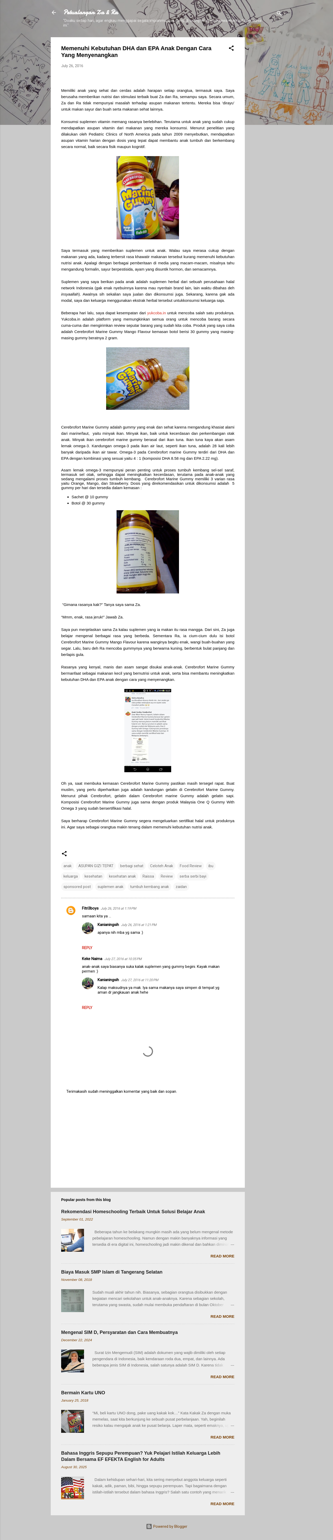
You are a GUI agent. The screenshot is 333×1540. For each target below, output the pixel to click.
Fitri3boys (90, 908)
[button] (231, 49)
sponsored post (77, 886)
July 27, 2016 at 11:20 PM (139, 980)
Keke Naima (92, 958)
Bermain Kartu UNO (83, 1392)
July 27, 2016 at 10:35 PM (123, 959)
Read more (222, 1256)
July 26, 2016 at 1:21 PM (138, 925)
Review (167, 876)
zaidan (181, 886)
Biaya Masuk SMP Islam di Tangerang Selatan (111, 1272)
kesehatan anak (122, 876)
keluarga (70, 876)
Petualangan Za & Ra (90, 12)
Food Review (191, 866)
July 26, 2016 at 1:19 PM (118, 908)
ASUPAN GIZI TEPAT (95, 866)
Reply (87, 948)
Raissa (148, 876)
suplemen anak (110, 886)
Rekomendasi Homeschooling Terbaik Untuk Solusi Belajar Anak (133, 1211)
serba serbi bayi (193, 876)
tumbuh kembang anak (149, 886)
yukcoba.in (156, 313)
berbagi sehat (131, 866)
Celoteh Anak (161, 866)
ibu (210, 866)
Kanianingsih (108, 924)
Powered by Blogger (166, 1526)
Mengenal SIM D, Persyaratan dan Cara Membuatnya (119, 1332)
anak (67, 866)
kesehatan (93, 876)
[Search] (279, 14)
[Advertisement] (265, 115)
